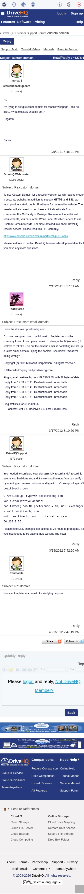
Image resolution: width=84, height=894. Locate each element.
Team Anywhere (12, 787)
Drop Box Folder (58, 840)
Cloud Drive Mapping (61, 822)
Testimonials (19, 869)
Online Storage (58, 816)
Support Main (9, 49)
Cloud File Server (22, 828)
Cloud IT (16, 816)
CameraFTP (41, 869)
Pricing (39, 22)
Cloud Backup (20, 834)
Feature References (25, 809)
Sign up (77, 13)
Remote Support (67, 49)
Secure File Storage (61, 834)
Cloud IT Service (12, 773)
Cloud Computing (22, 840)
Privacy (72, 862)
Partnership (40, 862)
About (10, 862)
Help (79, 22)
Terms (23, 862)
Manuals (49, 49)
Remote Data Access (61, 828)
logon (28, 681)
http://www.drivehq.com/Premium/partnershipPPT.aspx (36, 236)
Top (81, 664)
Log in (62, 13)
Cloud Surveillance (14, 780)
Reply (7, 41)
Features (8, 22)
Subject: (6, 58)
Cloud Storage (20, 822)
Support (57, 862)
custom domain (58, 33)
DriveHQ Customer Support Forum (24, 33)
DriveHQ (38, 876)
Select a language (42, 883)
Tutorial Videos (30, 49)
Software (24, 22)
